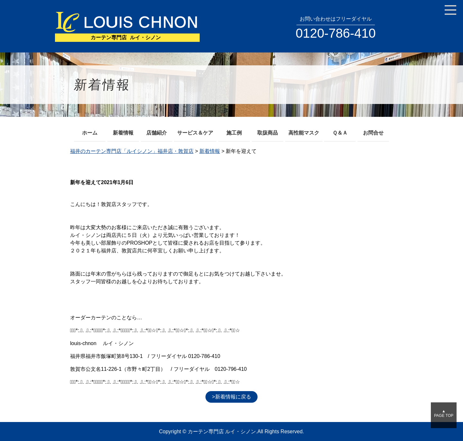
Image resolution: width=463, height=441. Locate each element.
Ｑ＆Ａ (340, 133)
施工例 (234, 133)
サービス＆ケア (195, 133)
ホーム (89, 133)
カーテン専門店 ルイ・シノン (222, 431)
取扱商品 (267, 133)
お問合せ (373, 133)
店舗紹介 (156, 133)
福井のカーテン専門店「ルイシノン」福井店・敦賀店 (132, 151)
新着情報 (123, 133)
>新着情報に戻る (231, 396)
